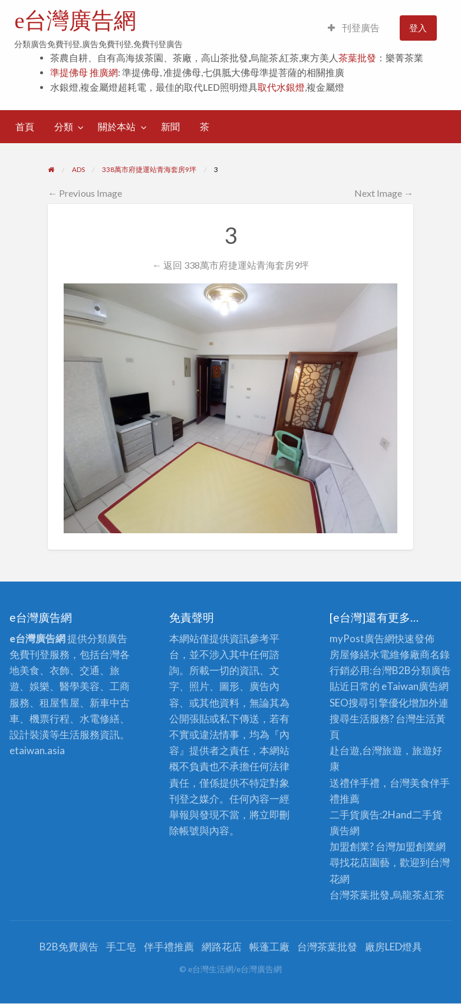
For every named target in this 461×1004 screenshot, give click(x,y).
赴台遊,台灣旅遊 (366, 750)
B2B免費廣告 (68, 946)
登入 (418, 27)
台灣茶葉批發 (360, 895)
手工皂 (121, 946)
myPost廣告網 (362, 638)
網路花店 (222, 946)
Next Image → (383, 193)
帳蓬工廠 (269, 946)
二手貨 (427, 814)
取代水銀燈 (281, 87)
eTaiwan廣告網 (415, 686)
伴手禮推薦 (169, 946)
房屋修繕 (350, 654)
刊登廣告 (354, 27)
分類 (63, 126)
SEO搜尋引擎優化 (369, 702)
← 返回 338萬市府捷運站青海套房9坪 (230, 264)
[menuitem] (354, 28)
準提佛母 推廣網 (84, 72)
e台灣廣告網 (75, 20)
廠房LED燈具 (393, 946)
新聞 (170, 126)
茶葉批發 (357, 57)
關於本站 (117, 126)
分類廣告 (431, 670)
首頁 (24, 126)
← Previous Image (85, 193)
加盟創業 (416, 846)
